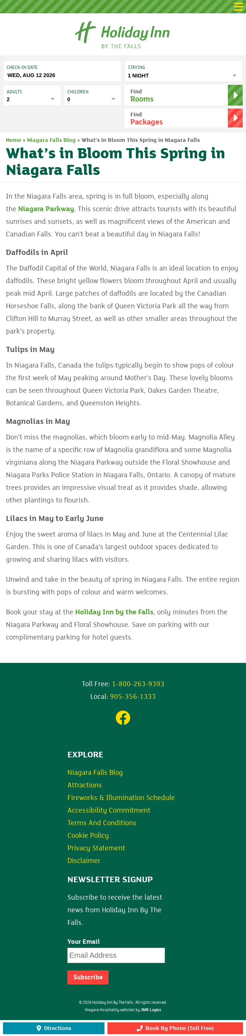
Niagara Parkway (46, 209)
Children (78, 91)
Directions (54, 1028)
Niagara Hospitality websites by (123, 1010)
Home (13, 140)
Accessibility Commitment (108, 810)
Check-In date (22, 67)
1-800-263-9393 (138, 684)
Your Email (83, 942)
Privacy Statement (96, 848)
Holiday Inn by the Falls (114, 612)
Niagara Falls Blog (51, 140)
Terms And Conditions (101, 823)
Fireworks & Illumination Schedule (121, 798)
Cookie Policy (88, 835)
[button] (123, 6)
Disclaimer (83, 861)
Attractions (84, 785)
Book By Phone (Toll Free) (175, 1028)
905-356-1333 (133, 697)
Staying (136, 67)
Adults (14, 91)
